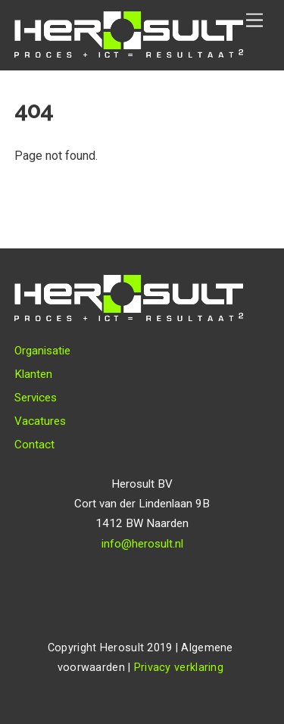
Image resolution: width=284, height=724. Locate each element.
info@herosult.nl (142, 544)
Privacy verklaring (178, 667)
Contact (34, 444)
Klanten (33, 374)
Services (35, 397)
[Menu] (254, 21)
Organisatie (42, 350)
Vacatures (40, 421)
